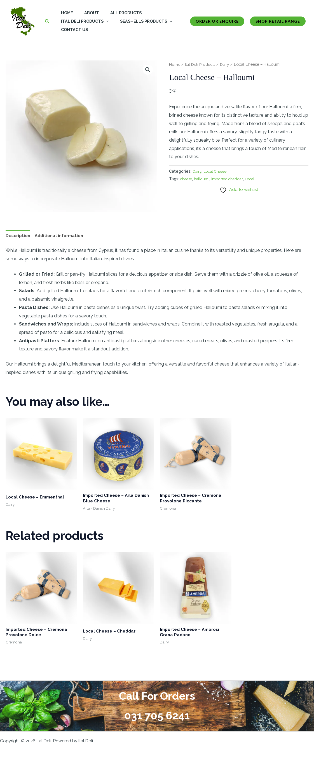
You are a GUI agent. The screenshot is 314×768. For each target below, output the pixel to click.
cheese (187, 178)
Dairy (226, 64)
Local (255, 178)
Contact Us (73, 29)
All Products (118, 12)
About (86, 12)
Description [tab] (19, 236)
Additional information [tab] (63, 236)
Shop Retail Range (278, 21)
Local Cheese (217, 171)
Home (66, 12)
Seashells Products (141, 21)
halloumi (204, 178)
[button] (47, 21)
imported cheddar (231, 178)
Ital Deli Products (83, 21)
